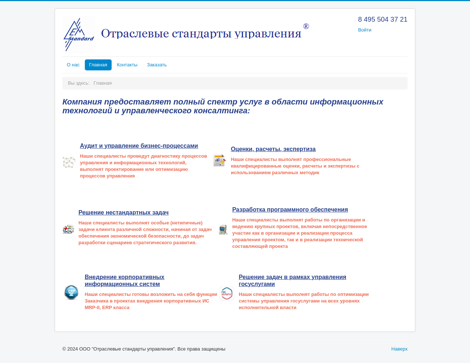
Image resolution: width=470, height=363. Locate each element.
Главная (98, 64)
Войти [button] (364, 30)
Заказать (157, 64)
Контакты (127, 64)
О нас (73, 64)
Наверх (399, 349)
